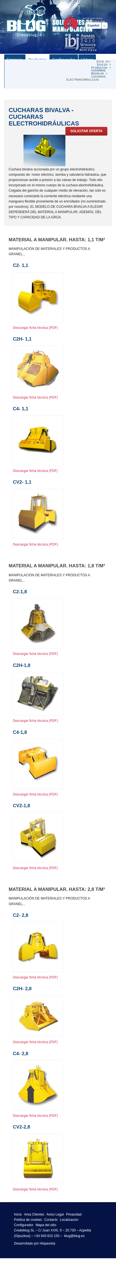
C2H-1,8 (21, 665)
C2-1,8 (20, 591)
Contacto (51, 1220)
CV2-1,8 (21, 805)
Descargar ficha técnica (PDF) (35, 328)
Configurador (23, 1225)
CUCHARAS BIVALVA (98, 72)
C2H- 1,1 (22, 339)
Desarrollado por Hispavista (34, 1243)
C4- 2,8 (20, 1053)
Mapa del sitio (45, 1225)
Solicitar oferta (86, 131)
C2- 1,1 (20, 265)
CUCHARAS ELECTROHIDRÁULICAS (44, 120)
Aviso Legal (55, 1214)
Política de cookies (28, 1220)
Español (93, 25)
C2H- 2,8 (22, 988)
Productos (99, 67)
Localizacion (69, 1220)
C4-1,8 (20, 732)
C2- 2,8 (20, 915)
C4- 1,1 (20, 408)
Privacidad (74, 1214)
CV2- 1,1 (22, 482)
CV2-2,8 (21, 1127)
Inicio (101, 64)
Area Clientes (34, 1214)
